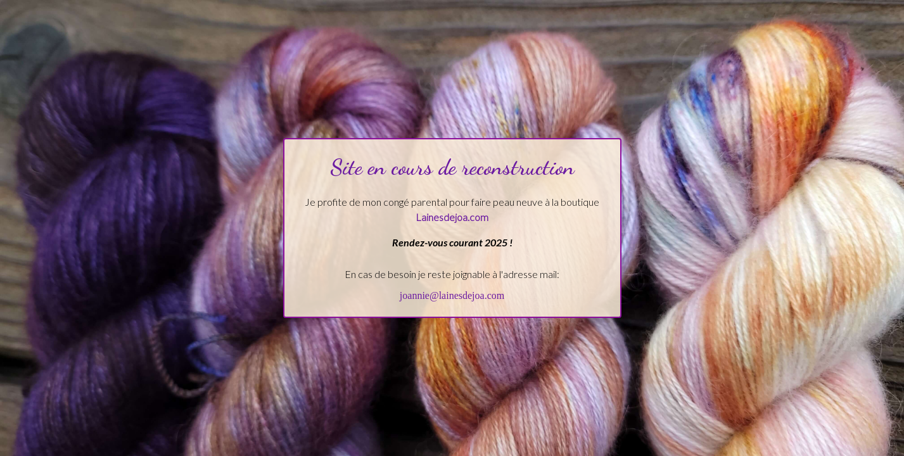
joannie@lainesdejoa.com (452, 295)
